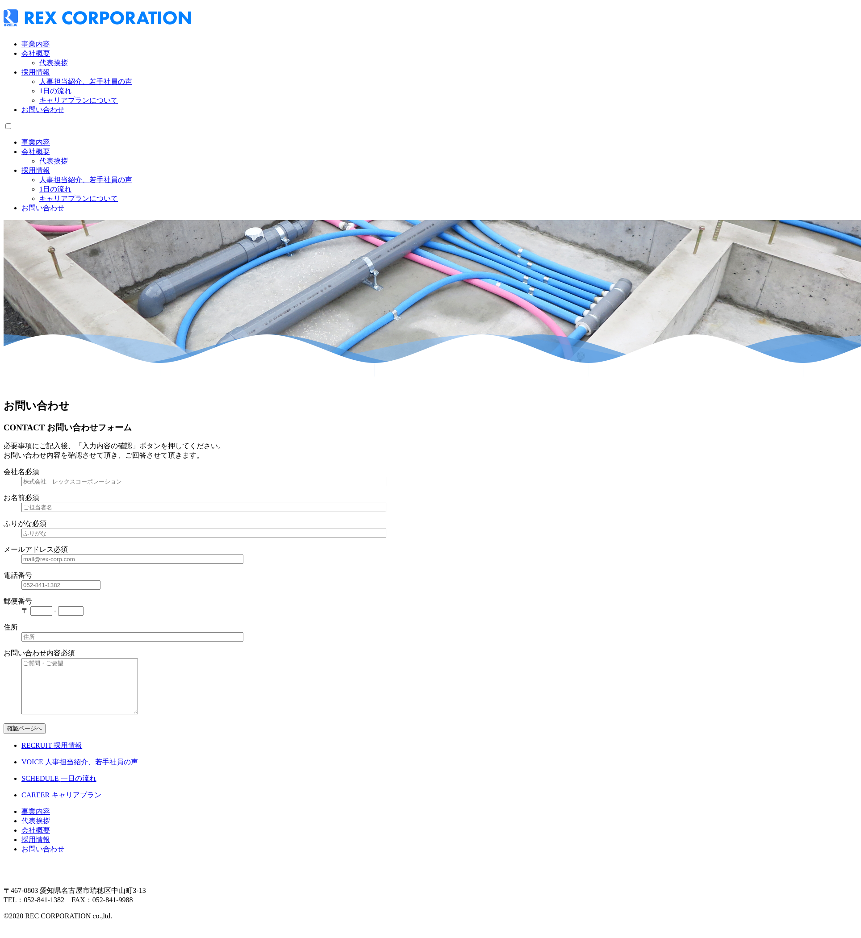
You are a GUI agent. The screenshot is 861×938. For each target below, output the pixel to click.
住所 (11, 627)
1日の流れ (55, 91)
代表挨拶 (53, 63)
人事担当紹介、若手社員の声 (85, 81)
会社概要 (35, 53)
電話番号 (18, 575)
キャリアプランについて (78, 100)
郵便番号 (18, 601)
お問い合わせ (42, 109)
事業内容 (35, 44)
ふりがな (18, 523)
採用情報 (35, 72)
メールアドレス (29, 549)
